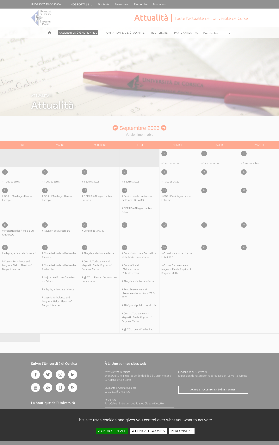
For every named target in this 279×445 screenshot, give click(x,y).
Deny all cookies (148, 431)
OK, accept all (112, 431)
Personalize (181, 431)
